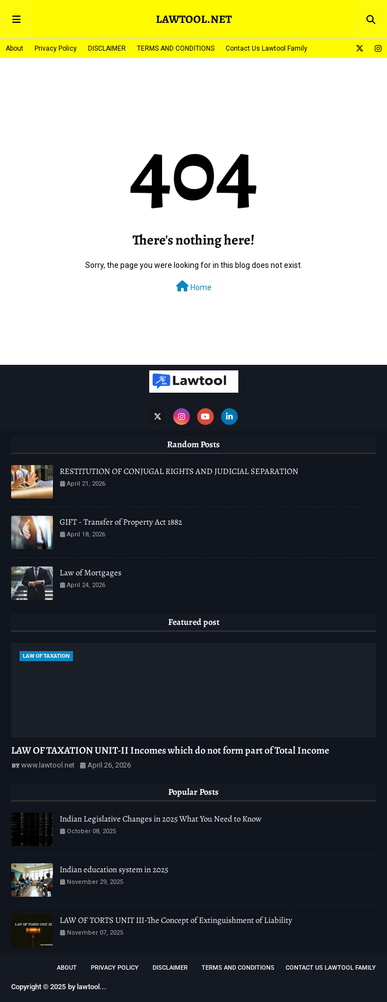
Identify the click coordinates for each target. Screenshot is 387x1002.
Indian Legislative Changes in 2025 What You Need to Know (161, 818)
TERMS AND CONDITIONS (175, 48)
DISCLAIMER (107, 48)
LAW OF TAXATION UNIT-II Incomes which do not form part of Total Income (170, 750)
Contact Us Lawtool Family (266, 48)
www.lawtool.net (48, 765)
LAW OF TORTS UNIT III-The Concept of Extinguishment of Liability (176, 920)
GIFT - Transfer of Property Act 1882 (121, 521)
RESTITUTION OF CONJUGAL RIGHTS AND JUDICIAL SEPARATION (179, 471)
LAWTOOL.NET (194, 19)
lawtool (88, 987)
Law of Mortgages (90, 572)
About (14, 48)
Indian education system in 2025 (114, 869)
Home (194, 286)
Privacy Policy (56, 48)
